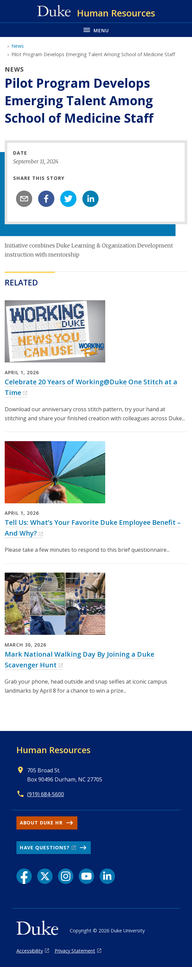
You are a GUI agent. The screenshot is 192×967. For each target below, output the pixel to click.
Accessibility (29, 950)
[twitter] (68, 198)
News (17, 46)
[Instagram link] (65, 876)
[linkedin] (90, 198)
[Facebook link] (24, 876)
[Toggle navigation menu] (96, 30)
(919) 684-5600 (45, 794)
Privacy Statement (75, 950)
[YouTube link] (86, 876)
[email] (24, 198)
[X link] (45, 876)
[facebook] (46, 198)
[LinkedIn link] (107, 876)
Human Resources (53, 750)
